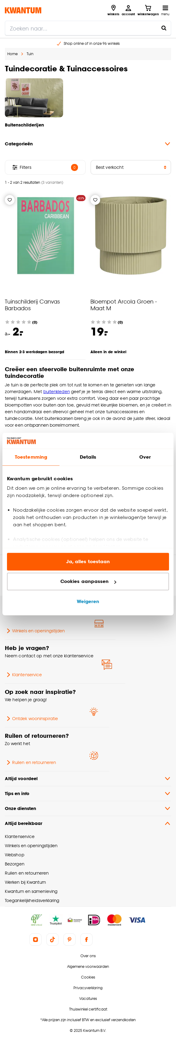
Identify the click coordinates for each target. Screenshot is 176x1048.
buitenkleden (56, 391)
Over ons (88, 956)
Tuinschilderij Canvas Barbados (32, 304)
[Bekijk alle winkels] (113, 10)
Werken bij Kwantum (25, 882)
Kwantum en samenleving (31, 891)
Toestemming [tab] (31, 457)
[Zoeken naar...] (164, 28)
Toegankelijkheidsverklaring (32, 900)
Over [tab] (145, 457)
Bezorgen (14, 863)
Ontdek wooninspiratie (31, 718)
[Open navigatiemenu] (165, 10)
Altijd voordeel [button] (88, 778)
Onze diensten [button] (88, 808)
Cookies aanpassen (88, 581)
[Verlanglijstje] (10, 200)
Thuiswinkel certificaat (88, 1009)
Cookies (88, 977)
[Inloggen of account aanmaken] (128, 10)
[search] (88, 28)
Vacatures (88, 998)
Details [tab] (88, 457)
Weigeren (88, 601)
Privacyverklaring (88, 988)
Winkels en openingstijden (35, 630)
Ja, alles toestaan (88, 561)
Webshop (14, 854)
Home (12, 54)
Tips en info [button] (88, 793)
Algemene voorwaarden (88, 966)
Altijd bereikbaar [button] (88, 823)
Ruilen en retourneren (30, 762)
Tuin (30, 54)
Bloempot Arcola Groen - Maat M (123, 304)
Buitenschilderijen (24, 124)
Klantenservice (23, 674)
